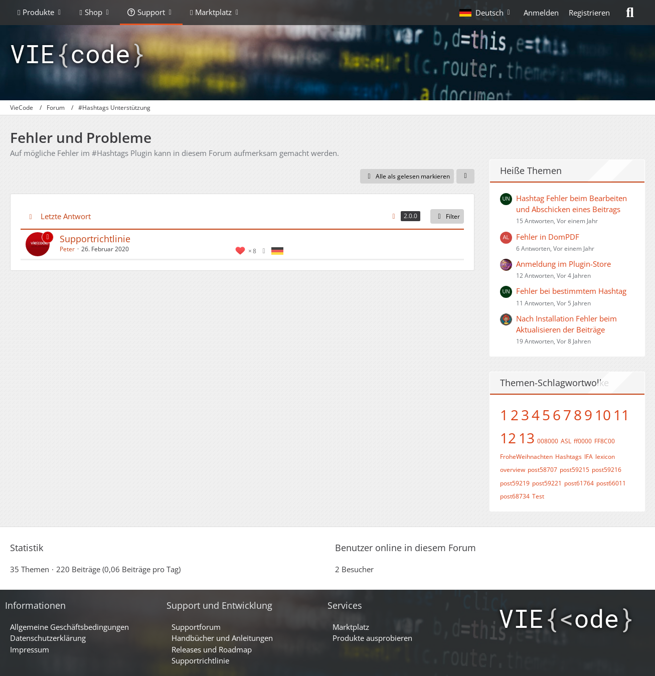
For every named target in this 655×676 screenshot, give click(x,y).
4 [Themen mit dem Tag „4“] (536, 414)
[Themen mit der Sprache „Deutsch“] (277, 250)
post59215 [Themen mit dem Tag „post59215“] (574, 469)
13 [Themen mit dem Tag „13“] (527, 437)
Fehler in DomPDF (547, 237)
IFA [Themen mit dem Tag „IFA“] (588, 456)
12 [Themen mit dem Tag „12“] (508, 437)
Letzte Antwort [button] (66, 216)
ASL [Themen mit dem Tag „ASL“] (566, 441)
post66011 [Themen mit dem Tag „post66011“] (611, 483)
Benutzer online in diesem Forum (405, 548)
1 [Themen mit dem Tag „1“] (504, 414)
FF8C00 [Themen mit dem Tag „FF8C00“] (604, 441)
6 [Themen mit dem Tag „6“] (557, 414)
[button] (486, 12)
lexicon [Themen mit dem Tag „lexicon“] (605, 456)
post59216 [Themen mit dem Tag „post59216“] (606, 469)
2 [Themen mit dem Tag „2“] (515, 414)
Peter (67, 249)
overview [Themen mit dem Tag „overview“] (512, 469)
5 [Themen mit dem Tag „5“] (546, 414)
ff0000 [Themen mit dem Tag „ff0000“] (583, 441)
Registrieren (589, 13)
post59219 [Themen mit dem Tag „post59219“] (515, 483)
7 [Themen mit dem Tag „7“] (567, 414)
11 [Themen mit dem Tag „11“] (621, 414)
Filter (447, 216)
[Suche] (630, 12)
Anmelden (541, 13)
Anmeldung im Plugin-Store (563, 264)
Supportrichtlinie (95, 239)
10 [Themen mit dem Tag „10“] (603, 414)
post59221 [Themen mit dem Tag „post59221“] (547, 483)
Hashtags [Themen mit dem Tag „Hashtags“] (568, 456)
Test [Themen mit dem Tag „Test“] (538, 496)
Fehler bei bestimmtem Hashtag (571, 291)
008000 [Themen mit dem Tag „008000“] (547, 441)
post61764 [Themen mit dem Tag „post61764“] (579, 483)
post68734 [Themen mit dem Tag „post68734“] (515, 496)
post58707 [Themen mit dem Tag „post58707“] (542, 469)
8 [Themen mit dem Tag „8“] (578, 414)
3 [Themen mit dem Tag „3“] (525, 414)
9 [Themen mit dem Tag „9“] (588, 414)
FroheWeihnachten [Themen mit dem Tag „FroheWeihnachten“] (526, 456)
